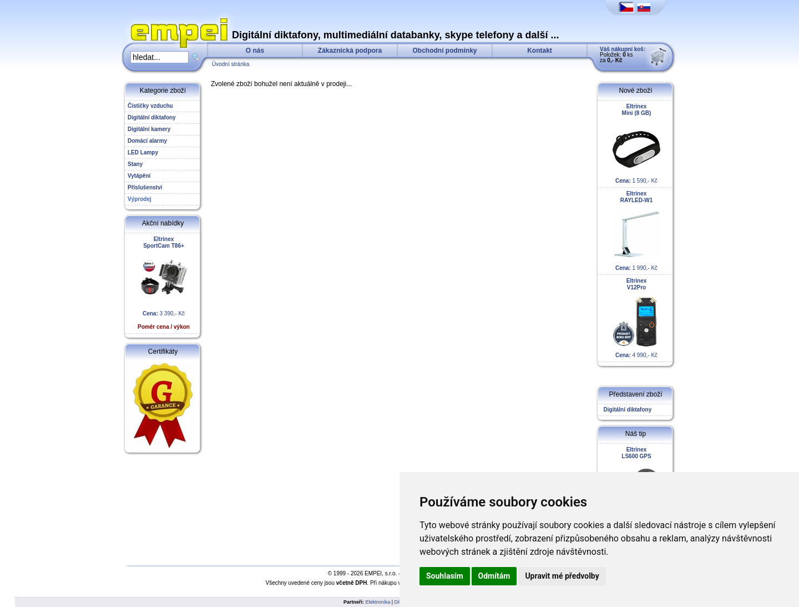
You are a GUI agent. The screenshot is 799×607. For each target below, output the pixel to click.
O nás (255, 50)
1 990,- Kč (636, 230)
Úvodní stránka (230, 64)
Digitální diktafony (625, 410)
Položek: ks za (622, 54)
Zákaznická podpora (350, 50)
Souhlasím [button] (444, 575)
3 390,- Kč (164, 283)
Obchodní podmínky (445, 50)
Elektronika (378, 602)
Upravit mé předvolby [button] (562, 575)
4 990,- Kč (636, 318)
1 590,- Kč (636, 143)
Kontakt (539, 50)
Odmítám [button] (494, 575)
